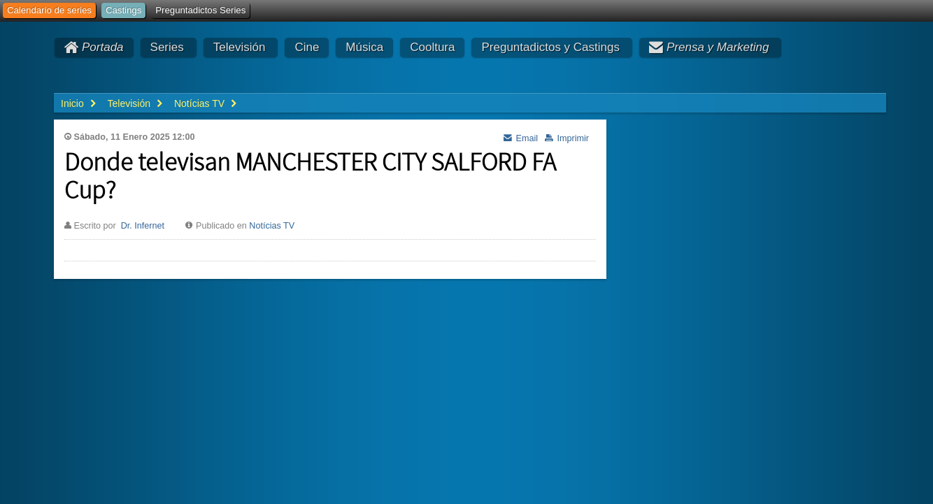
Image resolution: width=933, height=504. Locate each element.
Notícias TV (271, 226)
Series (167, 47)
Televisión (239, 47)
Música (364, 47)
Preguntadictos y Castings (550, 47)
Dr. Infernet (142, 226)
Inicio (72, 103)
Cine (306, 47)
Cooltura (432, 47)
